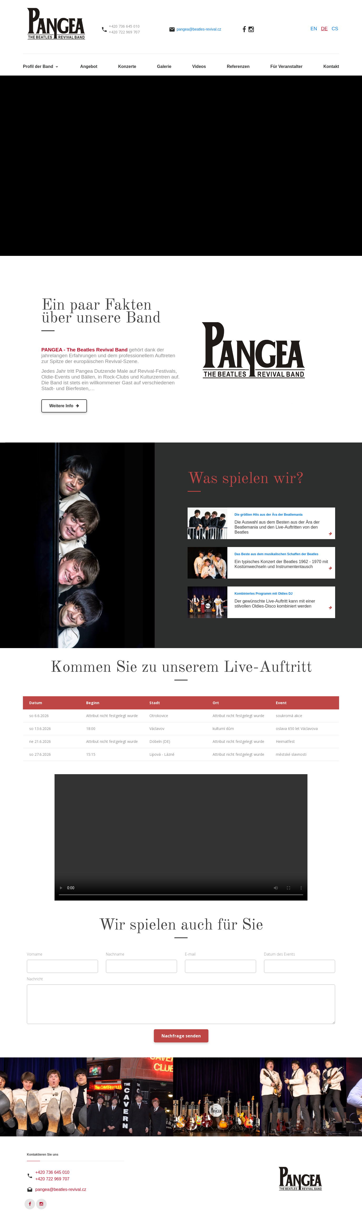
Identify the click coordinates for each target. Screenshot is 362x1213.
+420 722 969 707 (52, 1179)
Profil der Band (38, 66)
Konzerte (127, 66)
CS (335, 28)
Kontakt (331, 66)
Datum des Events (279, 954)
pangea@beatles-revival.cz (199, 29)
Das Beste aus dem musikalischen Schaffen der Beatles (276, 554)
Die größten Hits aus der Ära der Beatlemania (268, 514)
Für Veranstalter (286, 66)
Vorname (34, 954)
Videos (199, 66)
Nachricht (35, 978)
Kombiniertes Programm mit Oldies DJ (263, 593)
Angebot (88, 66)
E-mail (190, 954)
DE (324, 28)
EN (314, 28)
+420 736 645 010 (52, 1172)
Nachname (115, 954)
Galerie (164, 66)
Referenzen (238, 66)
